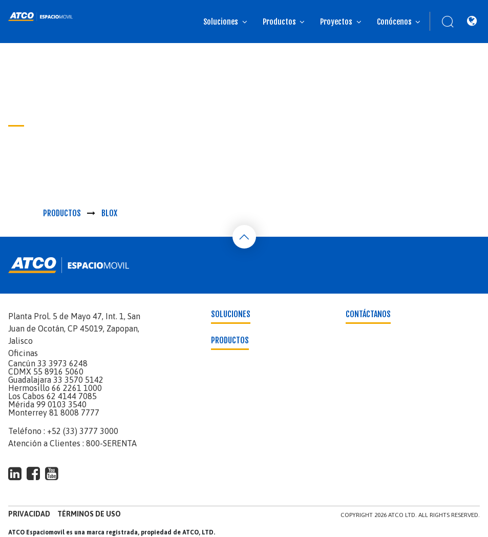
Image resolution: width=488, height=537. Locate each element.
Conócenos (394, 22)
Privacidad (29, 514)
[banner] (41, 16)
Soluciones (220, 22)
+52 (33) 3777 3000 (82, 431)
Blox (109, 213)
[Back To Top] (244, 237)
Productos (279, 22)
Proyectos (336, 22)
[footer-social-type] (15, 473)
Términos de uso (89, 514)
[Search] (442, 21)
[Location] (471, 21)
